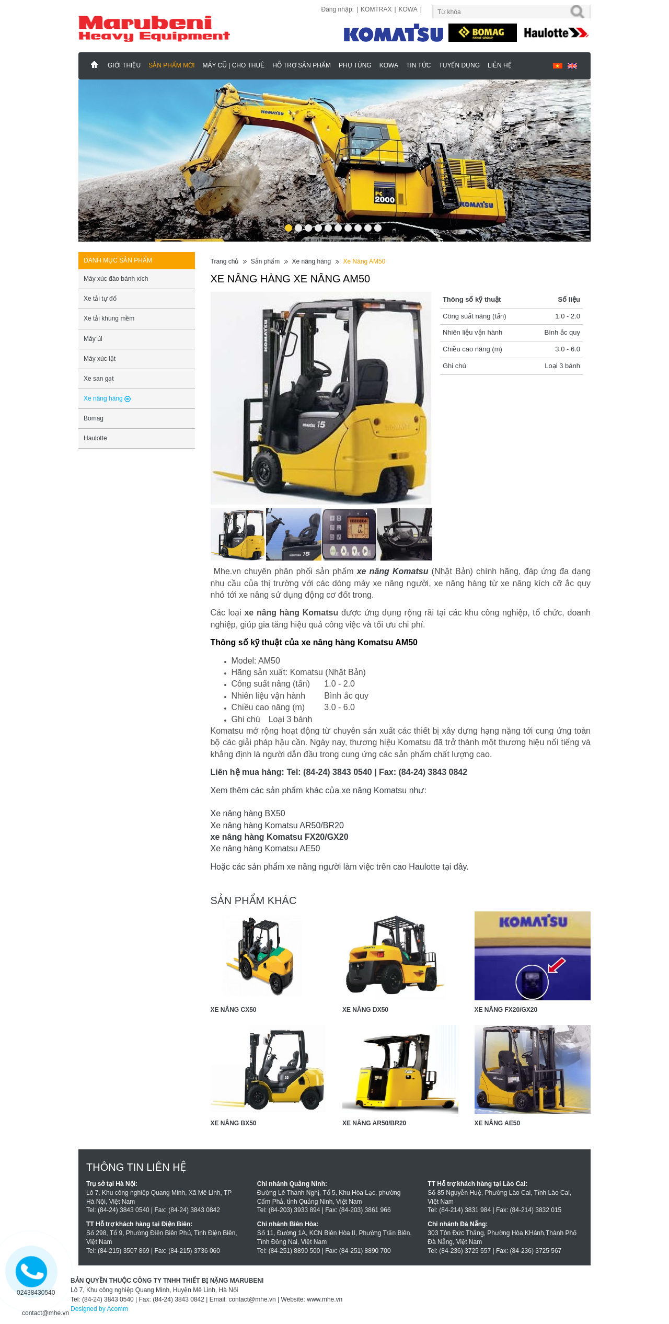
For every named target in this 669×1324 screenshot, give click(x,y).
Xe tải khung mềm (109, 318)
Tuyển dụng (459, 65)
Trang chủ (225, 261)
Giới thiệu (124, 65)
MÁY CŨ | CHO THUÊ (233, 65)
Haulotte (95, 438)
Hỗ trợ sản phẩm (301, 65)
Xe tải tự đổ (100, 298)
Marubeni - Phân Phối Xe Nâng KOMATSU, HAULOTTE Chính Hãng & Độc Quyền (94, 65)
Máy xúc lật (100, 358)
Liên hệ (500, 65)
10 (377, 224)
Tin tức (418, 65)
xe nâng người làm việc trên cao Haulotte (363, 866)
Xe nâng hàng (311, 261)
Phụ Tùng (355, 65)
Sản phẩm (265, 261)
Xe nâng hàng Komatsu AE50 (265, 848)
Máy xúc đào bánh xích (116, 278)
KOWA (408, 9)
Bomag (93, 418)
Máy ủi (93, 339)
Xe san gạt (99, 378)
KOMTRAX (376, 9)
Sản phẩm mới (171, 65)
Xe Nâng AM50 (364, 261)
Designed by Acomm (99, 1308)
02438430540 (36, 1292)
